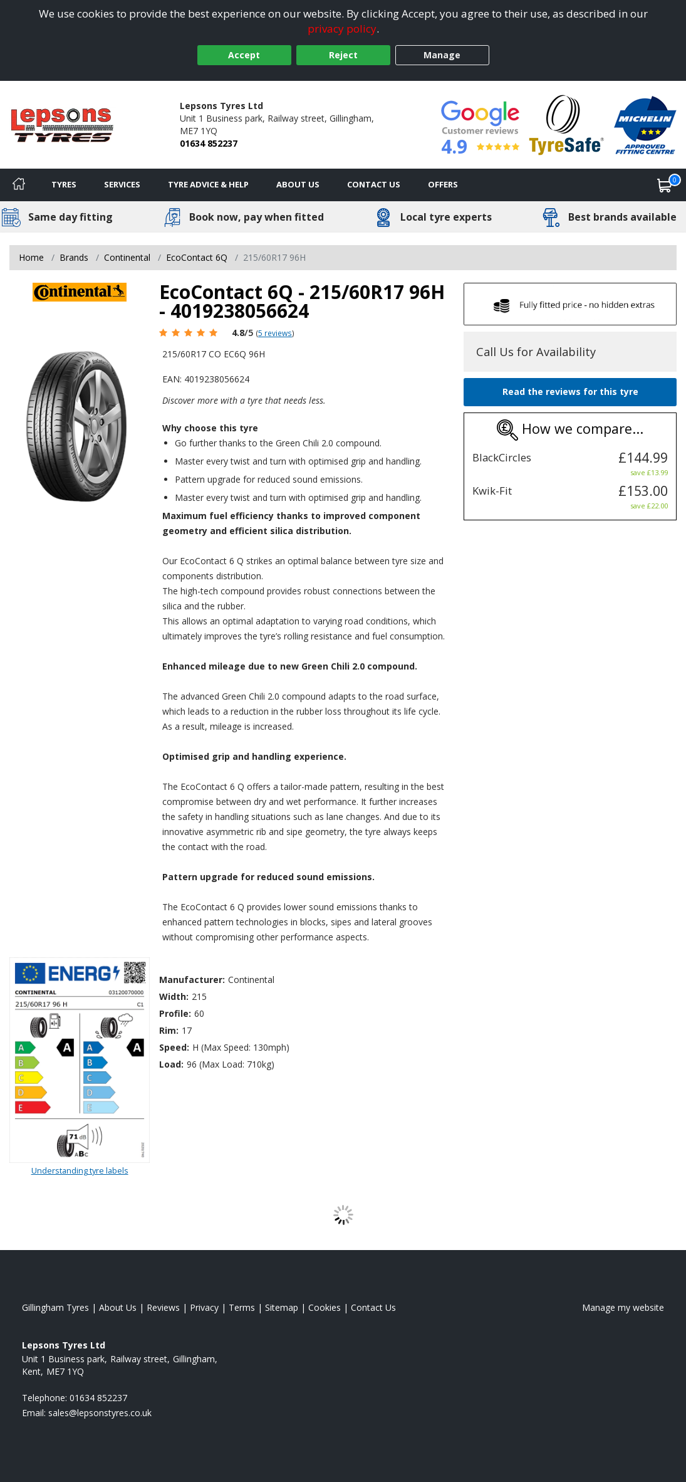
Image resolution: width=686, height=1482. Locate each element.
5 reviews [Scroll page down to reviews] (275, 333)
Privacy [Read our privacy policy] (204, 1307)
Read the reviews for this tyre (570, 391)
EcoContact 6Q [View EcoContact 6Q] (196, 257)
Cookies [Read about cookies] (324, 1307)
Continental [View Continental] (127, 257)
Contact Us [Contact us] (373, 184)
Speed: (174, 1047)
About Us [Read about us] (118, 1307)
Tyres (63, 184)
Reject (343, 55)
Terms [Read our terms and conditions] (242, 1307)
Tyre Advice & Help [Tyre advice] (208, 184)
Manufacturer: (192, 979)
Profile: (175, 1013)
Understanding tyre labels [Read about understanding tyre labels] (79, 1170)
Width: (174, 996)
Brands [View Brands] (74, 257)
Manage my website (623, 1307)
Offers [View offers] (443, 184)
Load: (171, 1064)
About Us (298, 184)
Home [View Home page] (31, 257)
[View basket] (664, 185)
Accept (244, 55)
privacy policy (342, 28)
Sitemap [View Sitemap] (281, 1307)
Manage (442, 55)
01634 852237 (208, 143)
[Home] (19, 185)
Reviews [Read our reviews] (163, 1307)
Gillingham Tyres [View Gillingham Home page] (55, 1307)
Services (122, 184)
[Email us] (100, 1413)
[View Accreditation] (566, 124)
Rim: (169, 1030)
